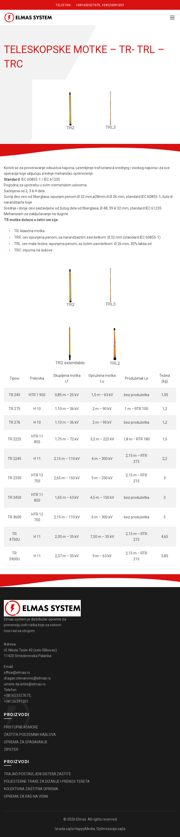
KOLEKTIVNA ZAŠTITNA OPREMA (31, 789)
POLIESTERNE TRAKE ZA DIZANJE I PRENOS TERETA (47, 781)
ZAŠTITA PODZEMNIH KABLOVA (30, 735)
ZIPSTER (11, 749)
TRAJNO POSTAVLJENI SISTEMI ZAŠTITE (37, 774)
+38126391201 (113, 5)
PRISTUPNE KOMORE (21, 727)
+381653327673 (88, 5)
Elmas (81, 819)
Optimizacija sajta (110, 829)
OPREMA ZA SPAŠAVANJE (25, 742)
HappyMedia (85, 829)
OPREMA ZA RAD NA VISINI (26, 796)
